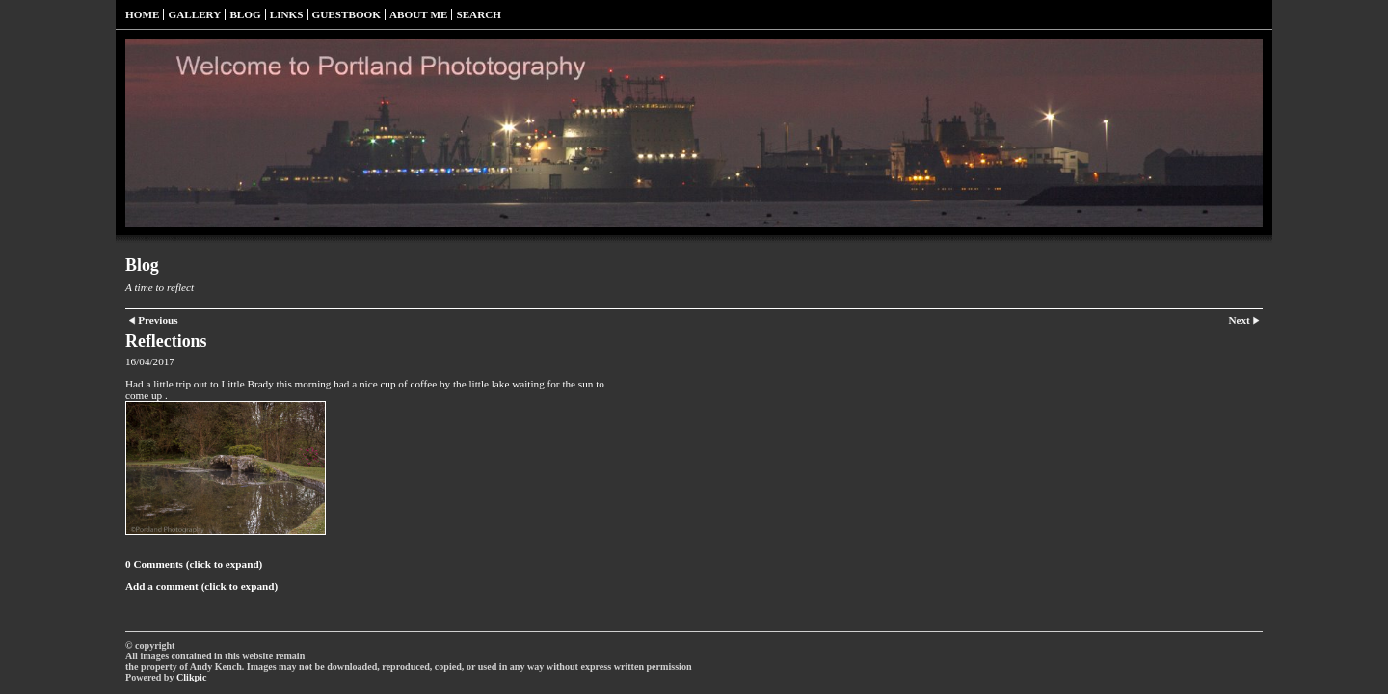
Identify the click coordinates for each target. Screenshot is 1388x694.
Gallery (194, 14)
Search (478, 14)
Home (142, 14)
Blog (244, 14)
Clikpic (191, 677)
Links (287, 14)
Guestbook (347, 14)
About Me (418, 14)
